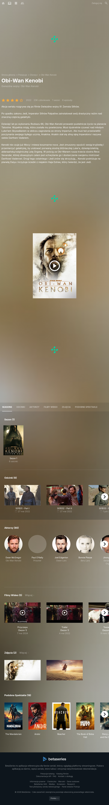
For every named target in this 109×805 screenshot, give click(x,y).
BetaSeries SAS (40, 784)
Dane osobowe (73, 781)
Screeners (61, 784)
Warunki (61, 781)
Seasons (7, 407)
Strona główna (8, 75)
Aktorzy (34, 407)
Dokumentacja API (43, 776)
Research (71, 784)
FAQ (54, 776)
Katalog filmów (62, 774)
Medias (52, 784)
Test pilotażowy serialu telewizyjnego (44, 787)
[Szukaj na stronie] (106, 3)
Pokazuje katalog (47, 774)
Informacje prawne (37, 781)
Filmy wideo (51, 407)
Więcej (28, 595)
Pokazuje (22, 75)
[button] (13, 557)
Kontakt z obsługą (65, 776)
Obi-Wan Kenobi (48, 75)
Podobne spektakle (86, 407)
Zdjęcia (66, 407)
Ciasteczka (51, 781)
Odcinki (20, 407)
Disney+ (34, 75)
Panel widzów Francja (71, 787)
